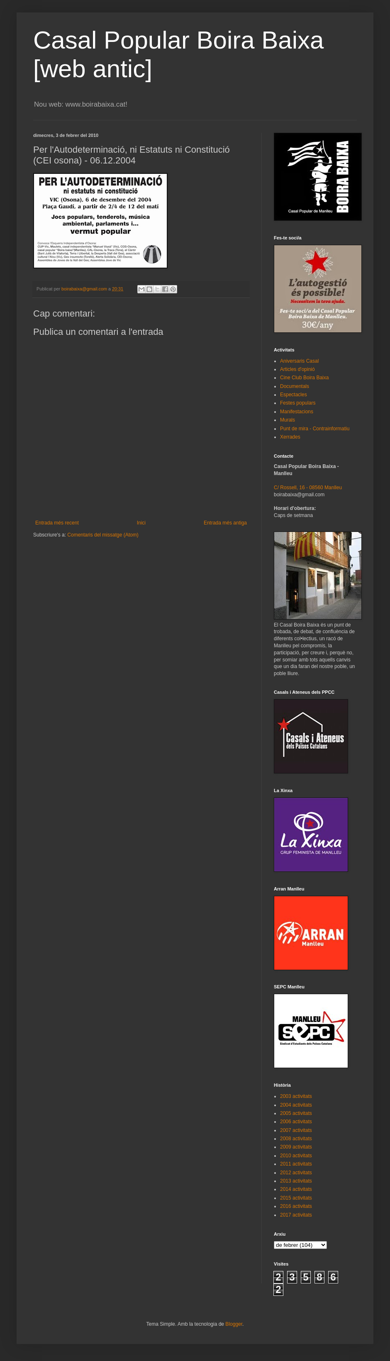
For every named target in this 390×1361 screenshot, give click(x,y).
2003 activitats (296, 1096)
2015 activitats (296, 1198)
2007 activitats (296, 1130)
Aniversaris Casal (299, 361)
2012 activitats (296, 1173)
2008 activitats (296, 1138)
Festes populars (297, 403)
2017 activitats (296, 1215)
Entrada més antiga (225, 523)
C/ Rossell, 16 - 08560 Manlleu (308, 487)
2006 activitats (296, 1121)
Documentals (294, 386)
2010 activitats (296, 1156)
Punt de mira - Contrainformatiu (314, 429)
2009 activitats (296, 1147)
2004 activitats (296, 1105)
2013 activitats (296, 1181)
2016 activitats (296, 1206)
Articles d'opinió (297, 369)
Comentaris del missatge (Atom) (102, 535)
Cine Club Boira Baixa (304, 377)
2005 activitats (296, 1113)
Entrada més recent (57, 523)
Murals (287, 420)
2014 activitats (296, 1189)
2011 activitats (296, 1164)
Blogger (233, 1324)
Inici (141, 523)
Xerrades (290, 437)
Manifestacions (296, 412)
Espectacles (293, 395)
